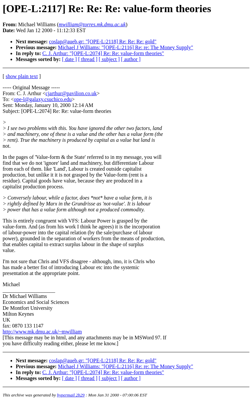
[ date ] (69, 59)
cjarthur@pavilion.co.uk (71, 93)
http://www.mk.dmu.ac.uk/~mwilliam (42, 331)
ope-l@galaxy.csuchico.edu (43, 99)
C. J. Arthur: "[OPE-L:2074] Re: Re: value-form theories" (103, 53)
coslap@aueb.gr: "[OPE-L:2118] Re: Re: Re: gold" (103, 41)
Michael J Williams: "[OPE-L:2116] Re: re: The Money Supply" (125, 47)
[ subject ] (109, 59)
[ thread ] (87, 59)
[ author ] (131, 59)
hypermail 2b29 (71, 394)
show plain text (22, 76)
